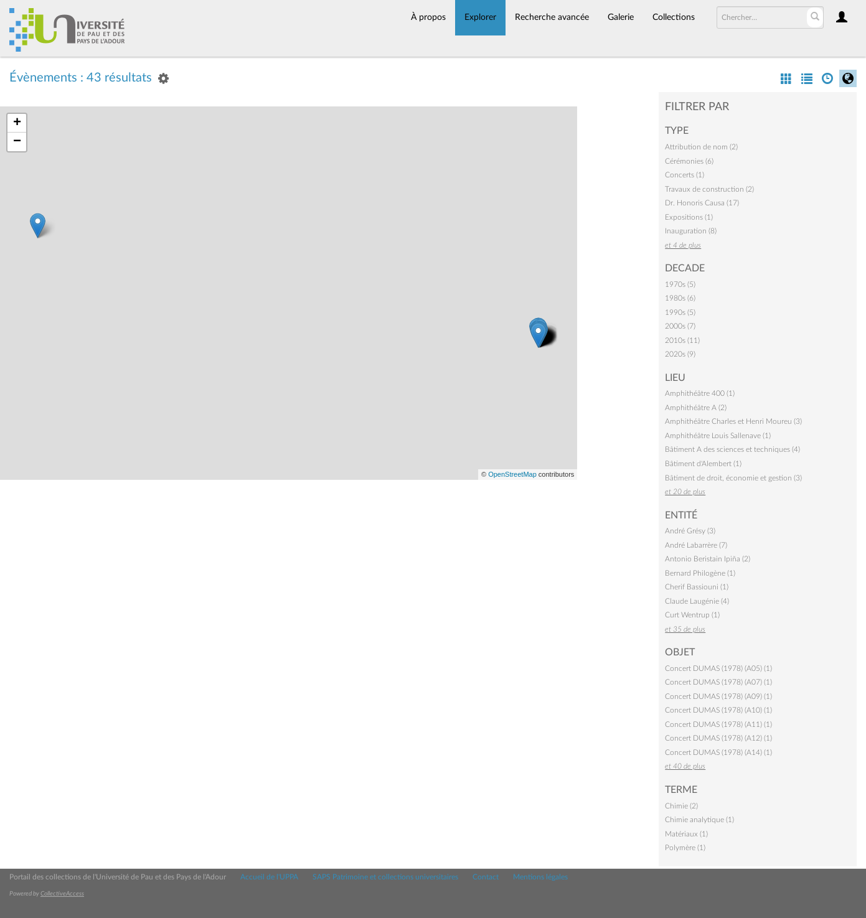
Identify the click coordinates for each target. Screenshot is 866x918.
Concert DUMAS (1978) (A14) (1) (718, 752)
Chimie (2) (681, 806)
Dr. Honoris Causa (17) (702, 203)
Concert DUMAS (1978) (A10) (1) (718, 710)
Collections (673, 17)
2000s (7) (680, 326)
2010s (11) (682, 340)
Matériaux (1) (686, 834)
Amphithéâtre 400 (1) (700, 393)
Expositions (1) (689, 217)
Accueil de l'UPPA (269, 877)
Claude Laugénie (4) (697, 601)
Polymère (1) (685, 847)
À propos (428, 17)
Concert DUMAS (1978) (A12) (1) (718, 738)
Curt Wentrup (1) (692, 615)
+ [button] (17, 123)
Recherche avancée (552, 17)
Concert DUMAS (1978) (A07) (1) (718, 682)
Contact (486, 877)
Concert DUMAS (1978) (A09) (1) (718, 696)
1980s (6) (680, 298)
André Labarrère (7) (696, 545)
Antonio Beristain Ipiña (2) (707, 559)
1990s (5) (680, 312)
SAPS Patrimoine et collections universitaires (385, 877)
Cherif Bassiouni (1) (696, 587)
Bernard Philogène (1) (700, 573)
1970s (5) (680, 284)
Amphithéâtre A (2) (696, 407)
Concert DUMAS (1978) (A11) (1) (718, 724)
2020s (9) (680, 354)
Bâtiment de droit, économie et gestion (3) (733, 478)
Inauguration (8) (691, 231)
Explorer (480, 17)
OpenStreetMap (512, 474)
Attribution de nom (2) (701, 147)
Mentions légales (540, 877)
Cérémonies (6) (689, 161)
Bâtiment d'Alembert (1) (703, 463)
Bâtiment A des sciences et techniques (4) (732, 449)
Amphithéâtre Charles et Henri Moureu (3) (733, 421)
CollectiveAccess (62, 894)
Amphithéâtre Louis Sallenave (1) (718, 435)
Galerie (621, 17)
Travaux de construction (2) (709, 189)
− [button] (17, 142)
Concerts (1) (684, 175)
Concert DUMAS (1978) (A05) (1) (718, 668)
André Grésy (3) (690, 531)
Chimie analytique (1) (699, 819)
